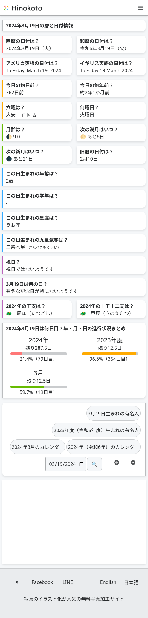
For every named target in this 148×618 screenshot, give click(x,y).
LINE (67, 582)
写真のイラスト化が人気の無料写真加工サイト (74, 599)
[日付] (65, 464)
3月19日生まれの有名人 (113, 413)
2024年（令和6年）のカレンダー (103, 447)
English (108, 582)
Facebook (42, 582)
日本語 (131, 582)
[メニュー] (140, 7)
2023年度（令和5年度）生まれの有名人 (96, 430)
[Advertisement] (74, 522)
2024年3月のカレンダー (38, 447)
